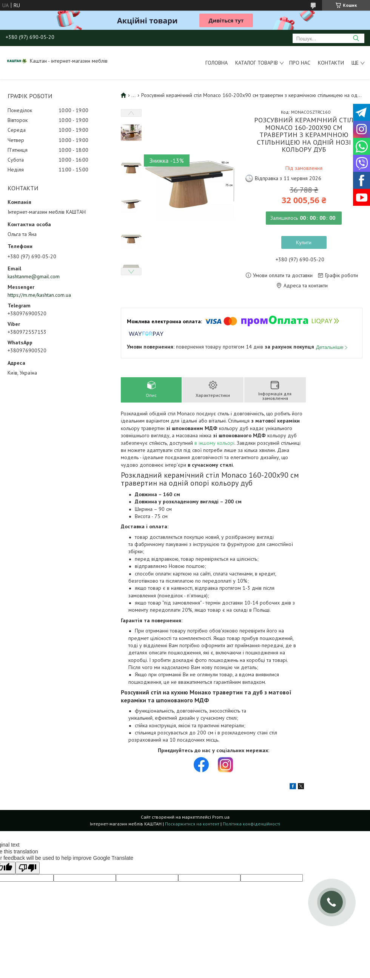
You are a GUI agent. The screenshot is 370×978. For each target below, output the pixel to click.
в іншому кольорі (214, 443)
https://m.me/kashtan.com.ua (39, 295)
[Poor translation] (27, 868)
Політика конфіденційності (251, 824)
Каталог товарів (256, 62)
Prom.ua (221, 817)
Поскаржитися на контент (192, 824)
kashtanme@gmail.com (34, 276)
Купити (303, 242)
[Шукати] (355, 38)
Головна (216, 62)
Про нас (299, 62)
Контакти (331, 62)
